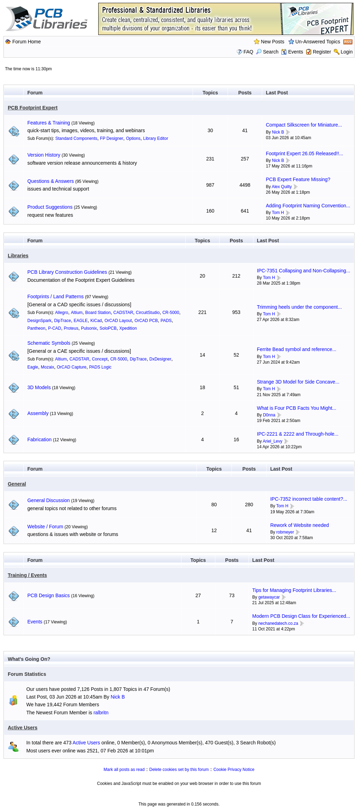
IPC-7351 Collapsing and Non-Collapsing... (303, 270)
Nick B (278, 132)
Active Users (22, 727)
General (17, 484)
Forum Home (26, 41)
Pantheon (36, 328)
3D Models (39, 387)
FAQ (248, 52)
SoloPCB (108, 328)
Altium (77, 312)
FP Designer (111, 138)
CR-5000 (170, 312)
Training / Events (27, 575)
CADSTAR (123, 312)
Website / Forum (45, 526)
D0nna (269, 415)
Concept (100, 359)
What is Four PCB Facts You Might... (296, 408)
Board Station (98, 312)
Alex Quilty (282, 186)
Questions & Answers (50, 181)
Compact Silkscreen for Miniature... (304, 125)
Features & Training (48, 123)
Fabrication (39, 439)
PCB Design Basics (48, 595)
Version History (43, 155)
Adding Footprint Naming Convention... (308, 205)
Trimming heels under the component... (299, 307)
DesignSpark (39, 320)
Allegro (61, 312)
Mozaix (47, 367)
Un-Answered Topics (317, 41)
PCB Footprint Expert (32, 107)
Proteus (71, 328)
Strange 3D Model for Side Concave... (298, 382)
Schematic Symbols (48, 343)
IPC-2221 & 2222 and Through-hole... (297, 434)
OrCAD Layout (118, 320)
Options (133, 138)
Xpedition (128, 328)
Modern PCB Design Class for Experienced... (301, 616)
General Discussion (48, 500)
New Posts (272, 41)
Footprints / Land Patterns (55, 296)
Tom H (278, 212)
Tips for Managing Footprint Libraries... (294, 590)
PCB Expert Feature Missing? (298, 179)
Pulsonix (89, 328)
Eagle (32, 367)
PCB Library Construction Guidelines (67, 272)
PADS (166, 320)
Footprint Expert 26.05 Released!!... (304, 153)
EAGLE (81, 320)
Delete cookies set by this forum (179, 769)
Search (267, 52)
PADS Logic (100, 367)
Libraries (18, 255)
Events (292, 52)
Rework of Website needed (299, 525)
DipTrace (62, 320)
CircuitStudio (148, 312)
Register (322, 52)
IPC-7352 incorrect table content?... (308, 499)
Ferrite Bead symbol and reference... (296, 349)
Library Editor (155, 138)
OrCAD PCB (146, 320)
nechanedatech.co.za (278, 623)
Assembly (38, 413)
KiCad (96, 320)
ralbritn (100, 712)
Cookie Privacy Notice (233, 769)
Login (346, 52)
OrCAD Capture (72, 367)
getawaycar (269, 597)
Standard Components (76, 138)
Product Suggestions (49, 207)
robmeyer (285, 532)
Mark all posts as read (123, 769)
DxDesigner (160, 359)
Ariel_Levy (272, 441)
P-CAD (54, 328)
